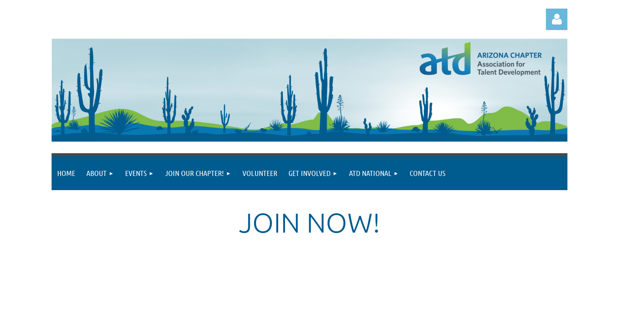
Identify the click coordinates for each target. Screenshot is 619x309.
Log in (556, 19)
